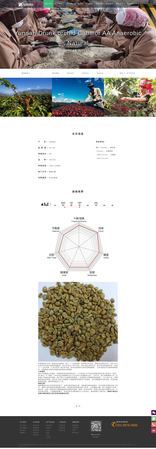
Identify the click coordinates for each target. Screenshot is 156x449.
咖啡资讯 (119, 3)
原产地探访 (23, 427)
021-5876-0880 (127, 425)
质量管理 (99, 3)
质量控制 (75, 425)
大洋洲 (48, 437)
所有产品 (36, 425)
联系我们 (130, 3)
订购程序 (62, 427)
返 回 (78, 406)
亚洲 (47, 432)
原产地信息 (79, 3)
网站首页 (48, 3)
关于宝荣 (23, 425)
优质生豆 (85, 73)
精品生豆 (70, 73)
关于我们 (58, 3)
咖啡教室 (109, 3)
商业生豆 (100, 73)
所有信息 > (26, 73)
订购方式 (62, 425)
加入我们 (23, 430)
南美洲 (48, 427)
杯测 (73, 430)
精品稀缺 (55, 73)
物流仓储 (75, 432)
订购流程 (89, 3)
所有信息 (49, 425)
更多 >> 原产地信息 (127, 73)
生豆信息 (68, 3)
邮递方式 (62, 430)
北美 (47, 430)
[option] (78, 34)
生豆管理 (75, 427)
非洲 (47, 435)
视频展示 (23, 432)
